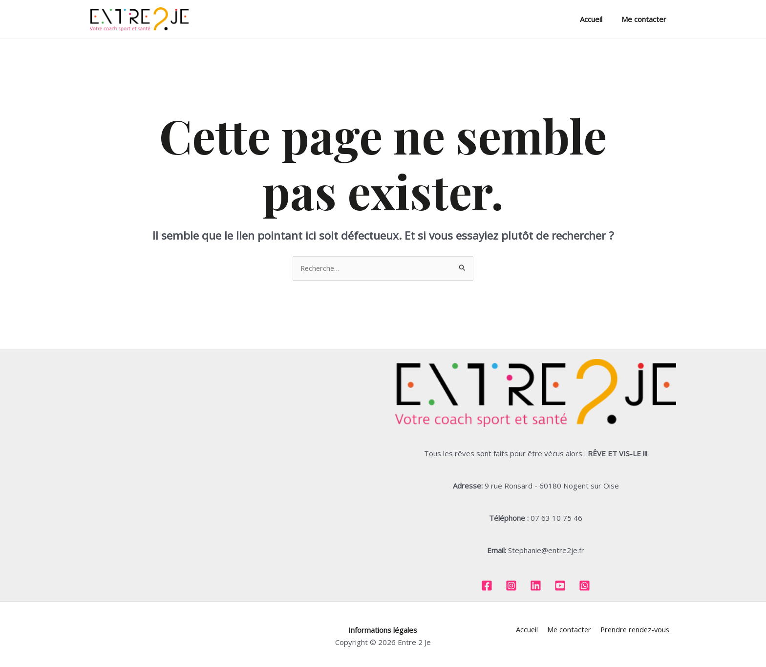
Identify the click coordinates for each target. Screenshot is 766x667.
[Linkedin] (535, 585)
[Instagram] (511, 585)
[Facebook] (486, 585)
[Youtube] (560, 585)
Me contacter (646, 19)
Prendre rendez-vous (633, 630)
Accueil (598, 19)
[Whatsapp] (584, 585)
